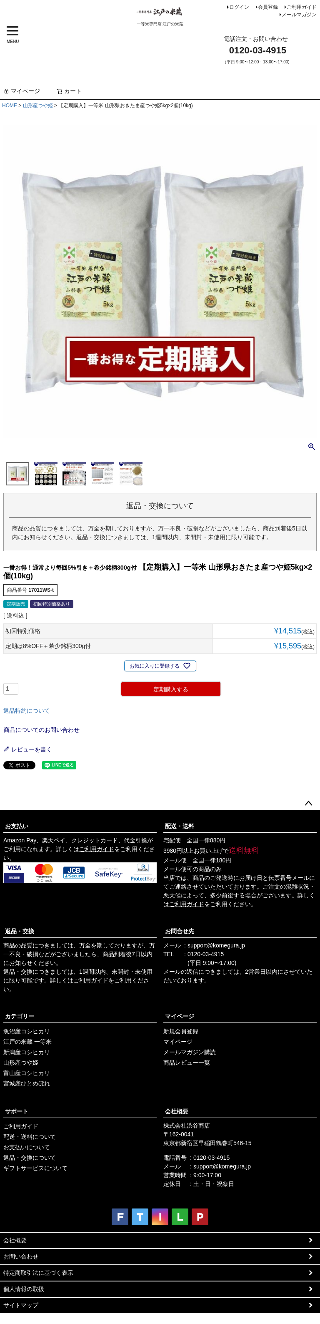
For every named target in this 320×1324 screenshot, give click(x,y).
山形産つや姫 (38, 105)
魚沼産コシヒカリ (26, 1031)
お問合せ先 (179, 931)
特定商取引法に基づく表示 (38, 1272)
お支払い (16, 826)
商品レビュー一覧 (186, 1062)
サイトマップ (20, 1305)
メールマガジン (299, 15)
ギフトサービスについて (35, 1168)
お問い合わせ (20, 1256)
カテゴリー (19, 1016)
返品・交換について (29, 1157)
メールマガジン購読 (189, 1052)
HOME (9, 105)
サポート (16, 1111)
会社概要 (176, 1111)
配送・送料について (29, 1136)
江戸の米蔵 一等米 (27, 1041)
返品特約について (26, 710)
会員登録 (268, 7)
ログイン (239, 7)
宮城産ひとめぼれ (26, 1083)
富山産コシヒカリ (26, 1073)
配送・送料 (179, 826)
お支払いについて (26, 1147)
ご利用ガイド (302, 7)
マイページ (21, 91)
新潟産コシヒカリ (26, 1052)
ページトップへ (308, 803)
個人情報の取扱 (23, 1289)
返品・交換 (19, 931)
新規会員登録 (180, 1031)
